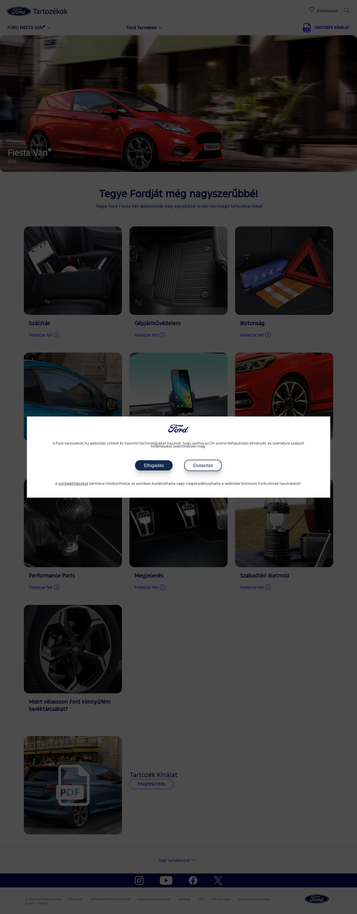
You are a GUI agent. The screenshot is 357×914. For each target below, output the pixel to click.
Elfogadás (154, 465)
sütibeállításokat (73, 484)
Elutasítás (203, 465)
